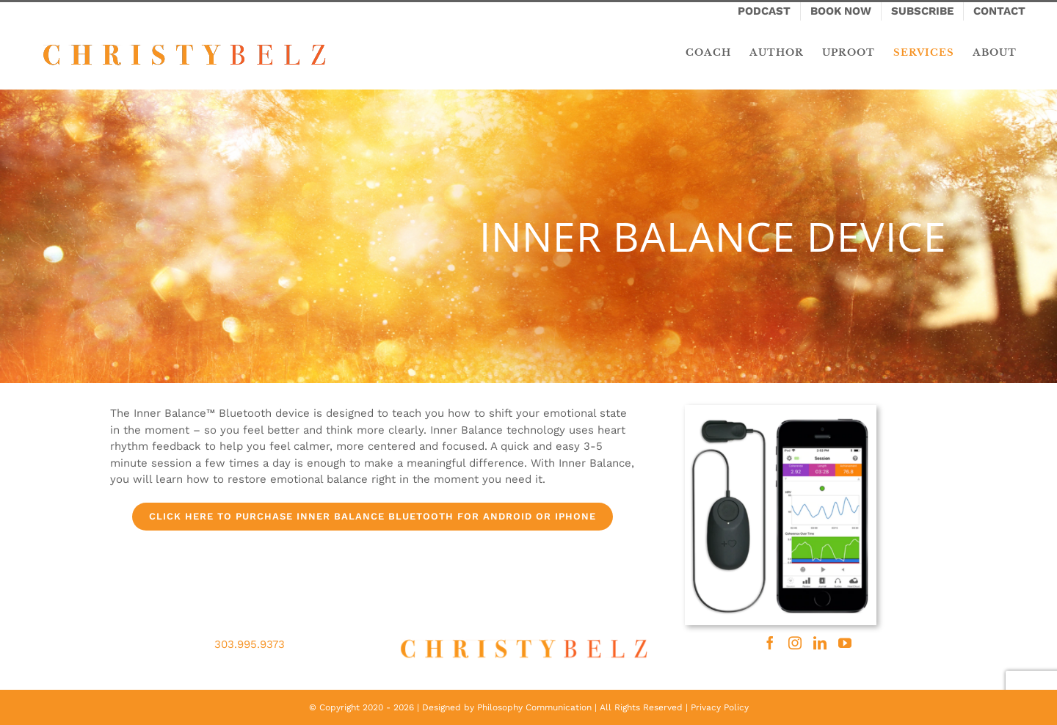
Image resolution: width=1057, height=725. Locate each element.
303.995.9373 (249, 644)
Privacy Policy (720, 707)
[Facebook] (770, 642)
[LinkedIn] (820, 642)
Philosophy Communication (534, 707)
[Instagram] (795, 642)
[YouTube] (844, 642)
